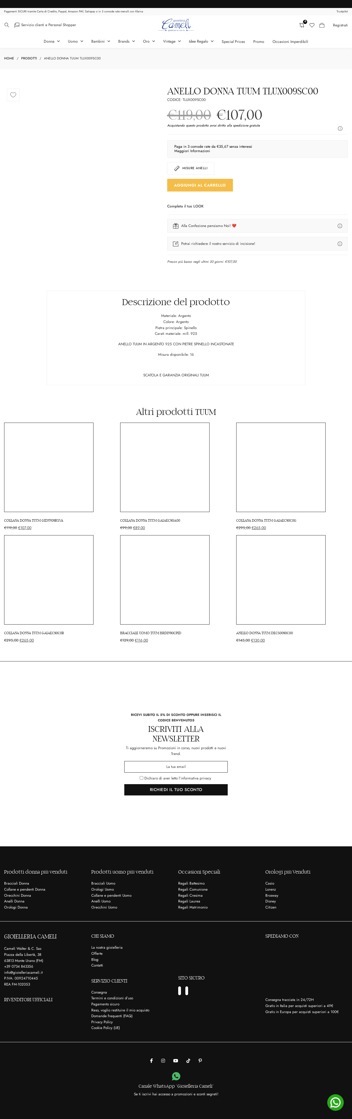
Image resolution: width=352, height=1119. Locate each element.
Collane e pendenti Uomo (111, 895)
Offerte (97, 953)
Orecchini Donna (17, 895)
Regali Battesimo (191, 883)
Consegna (99, 992)
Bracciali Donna (16, 883)
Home (9, 58)
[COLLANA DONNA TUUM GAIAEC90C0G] (292, 477)
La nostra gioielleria (107, 947)
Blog (94, 959)
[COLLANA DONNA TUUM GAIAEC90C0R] (60, 589)
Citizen (270, 907)
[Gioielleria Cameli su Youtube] (175, 1061)
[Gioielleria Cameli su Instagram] (163, 1061)
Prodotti (29, 58)
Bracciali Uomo (103, 883)
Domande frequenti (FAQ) (112, 1016)
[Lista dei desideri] (312, 25)
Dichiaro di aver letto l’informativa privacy (177, 778)
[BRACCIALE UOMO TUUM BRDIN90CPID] (176, 589)
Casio (269, 883)
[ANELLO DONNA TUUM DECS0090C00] (292, 589)
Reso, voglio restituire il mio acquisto (120, 1010)
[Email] (176, 767)
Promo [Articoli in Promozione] (258, 41)
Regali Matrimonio (193, 907)
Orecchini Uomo (104, 907)
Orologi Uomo (102, 889)
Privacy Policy (102, 1022)
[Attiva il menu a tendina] (7, 25)
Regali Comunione (193, 889)
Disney (270, 901)
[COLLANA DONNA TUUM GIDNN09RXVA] (60, 477)
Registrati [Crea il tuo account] (340, 25)
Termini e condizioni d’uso (112, 998)
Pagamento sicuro (105, 1004)
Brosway (271, 895)
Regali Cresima (190, 895)
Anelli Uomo (101, 901)
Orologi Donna (16, 907)
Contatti (97, 965)
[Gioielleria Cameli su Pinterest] (200, 1061)
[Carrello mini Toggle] (322, 25)
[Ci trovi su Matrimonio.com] (219, 953)
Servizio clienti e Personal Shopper (48, 25)
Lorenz (270, 889)
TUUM (205, 412)
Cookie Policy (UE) (105, 1027)
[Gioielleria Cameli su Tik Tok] (188, 1061)
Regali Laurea (189, 901)
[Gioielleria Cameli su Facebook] (151, 1061)
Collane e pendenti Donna (24, 889)
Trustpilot (342, 11)
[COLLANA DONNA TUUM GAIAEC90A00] (176, 477)
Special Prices (233, 41)
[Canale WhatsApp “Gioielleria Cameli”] (176, 1076)
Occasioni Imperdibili (290, 41)
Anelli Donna (14, 901)
